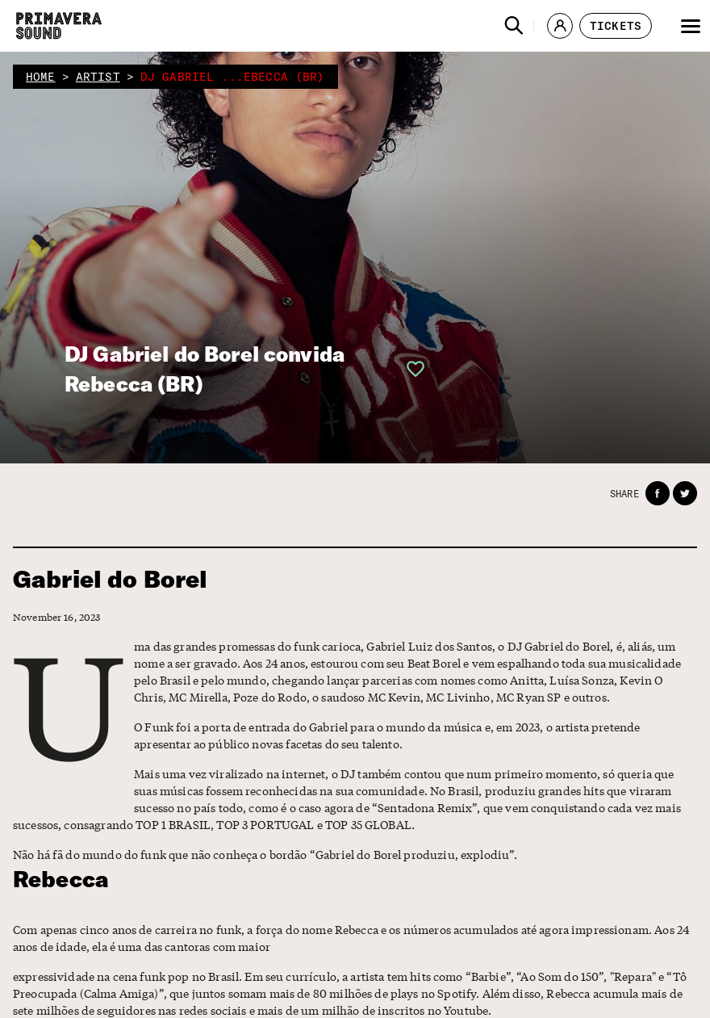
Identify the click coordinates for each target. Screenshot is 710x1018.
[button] (514, 26)
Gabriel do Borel (110, 579)
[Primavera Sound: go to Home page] (59, 26)
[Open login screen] (410, 368)
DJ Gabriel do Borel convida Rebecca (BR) (205, 369)
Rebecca (61, 879)
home (41, 76)
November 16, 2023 (57, 617)
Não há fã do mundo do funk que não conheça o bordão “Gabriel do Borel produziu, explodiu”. (265, 854)
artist (98, 76)
